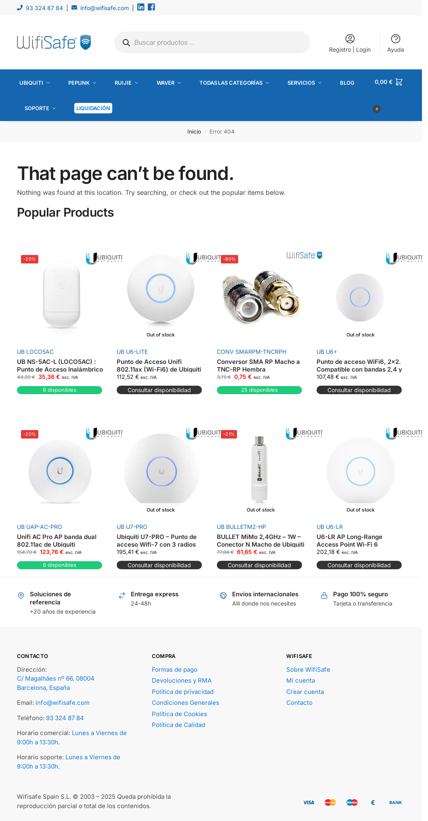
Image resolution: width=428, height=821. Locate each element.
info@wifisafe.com (104, 7)
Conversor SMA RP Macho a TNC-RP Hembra (258, 363)
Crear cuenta (305, 689)
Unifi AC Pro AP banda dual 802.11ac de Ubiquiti (57, 538)
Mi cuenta (300, 678)
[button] (390, 94)
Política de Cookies (179, 711)
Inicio (194, 128)
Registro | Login (350, 43)
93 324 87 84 (44, 7)
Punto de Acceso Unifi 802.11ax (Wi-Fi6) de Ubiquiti (159, 363)
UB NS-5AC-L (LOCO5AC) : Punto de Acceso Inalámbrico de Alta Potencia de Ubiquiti (60, 366)
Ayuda (395, 43)
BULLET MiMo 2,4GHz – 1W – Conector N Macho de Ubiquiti (260, 538)
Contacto (299, 700)
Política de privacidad (183, 689)
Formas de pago (174, 667)
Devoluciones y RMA (182, 678)
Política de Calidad (178, 722)
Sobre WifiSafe (308, 667)
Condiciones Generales (185, 700)
